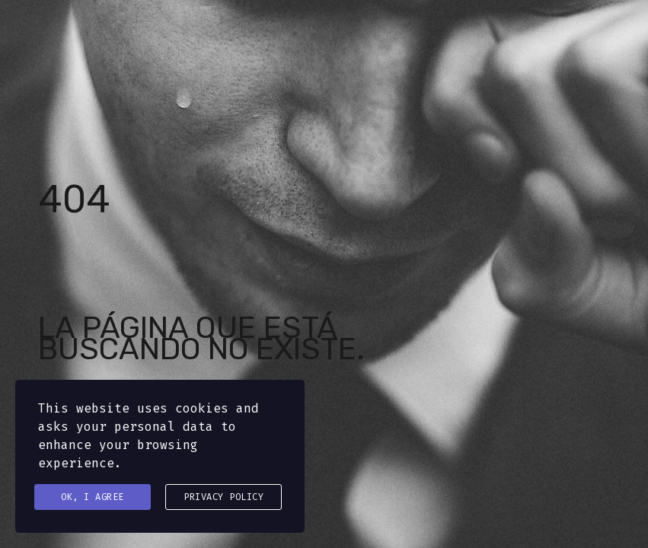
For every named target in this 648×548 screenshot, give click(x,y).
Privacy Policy (223, 497)
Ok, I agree (92, 497)
